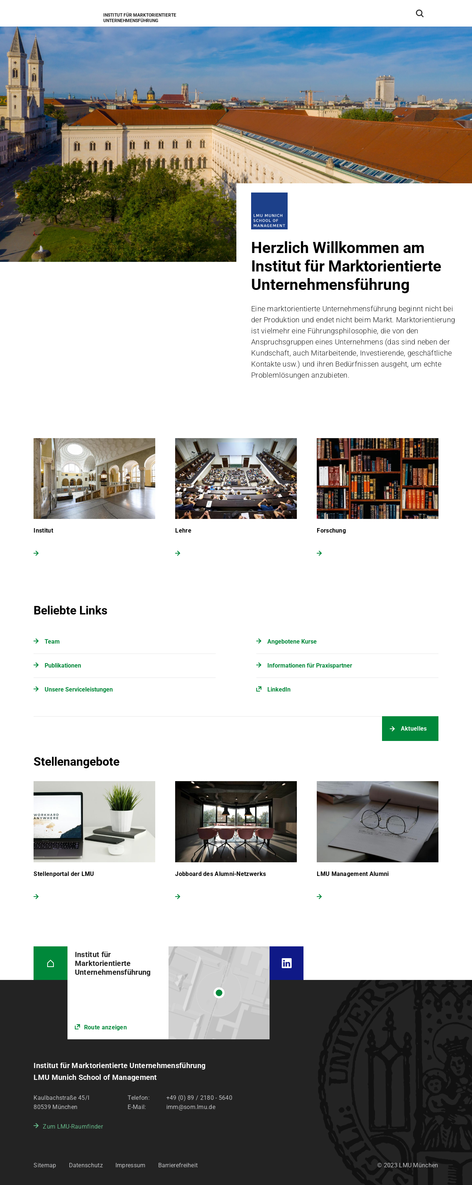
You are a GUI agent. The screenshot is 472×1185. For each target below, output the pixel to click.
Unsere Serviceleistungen (79, 689)
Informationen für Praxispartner (309, 665)
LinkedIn (279, 689)
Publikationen (63, 665)
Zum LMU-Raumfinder (73, 1126)
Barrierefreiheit (178, 1165)
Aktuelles (414, 728)
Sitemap (45, 1165)
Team (52, 641)
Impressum (130, 1165)
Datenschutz (86, 1165)
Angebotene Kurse (292, 641)
